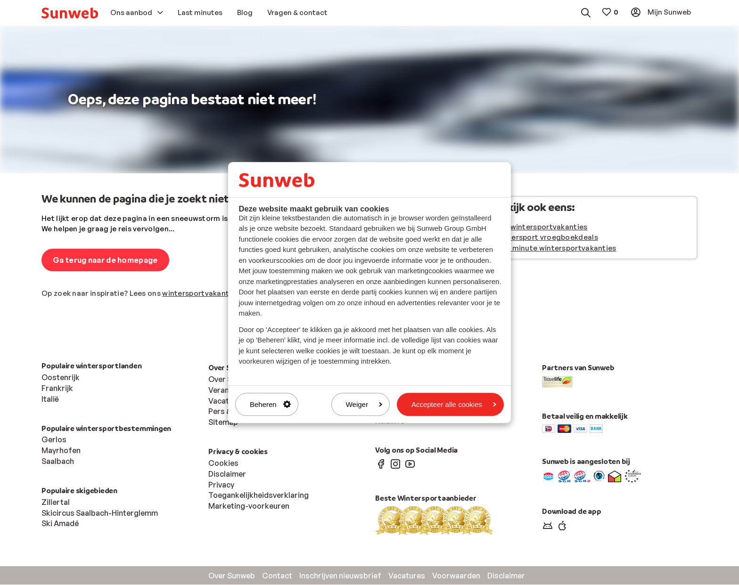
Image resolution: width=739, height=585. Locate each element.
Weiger (364, 404)
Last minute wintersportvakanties (555, 248)
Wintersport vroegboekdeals (546, 237)
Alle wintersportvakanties (541, 227)
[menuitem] (69, 13)
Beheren (270, 404)
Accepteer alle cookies (453, 404)
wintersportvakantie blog (207, 293)
